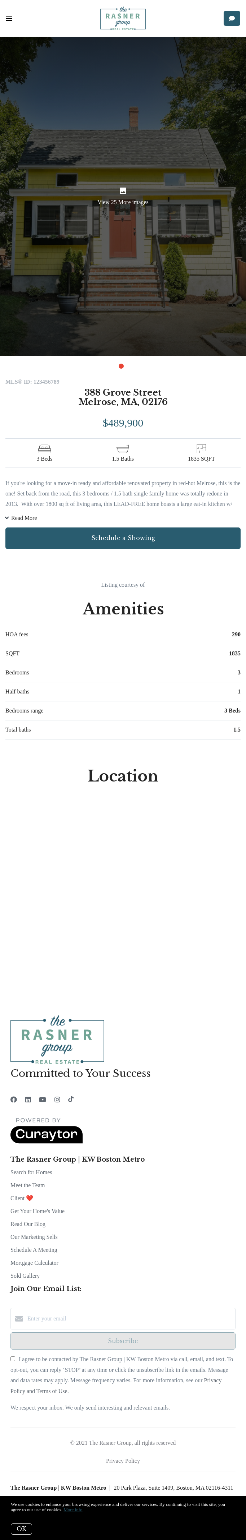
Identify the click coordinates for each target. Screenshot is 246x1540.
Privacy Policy (123, 1461)
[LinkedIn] (28, 1099)
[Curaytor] (46, 1142)
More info (72, 1509)
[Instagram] (57, 1099)
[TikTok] (71, 1099)
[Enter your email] (130, 1319)
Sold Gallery (25, 1276)
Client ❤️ (21, 1198)
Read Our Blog (27, 1224)
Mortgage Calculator (34, 1263)
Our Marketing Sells (34, 1237)
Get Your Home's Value (37, 1211)
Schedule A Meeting (33, 1250)
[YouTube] (42, 1099)
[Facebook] (13, 1099)
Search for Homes (31, 1172)
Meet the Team (27, 1185)
